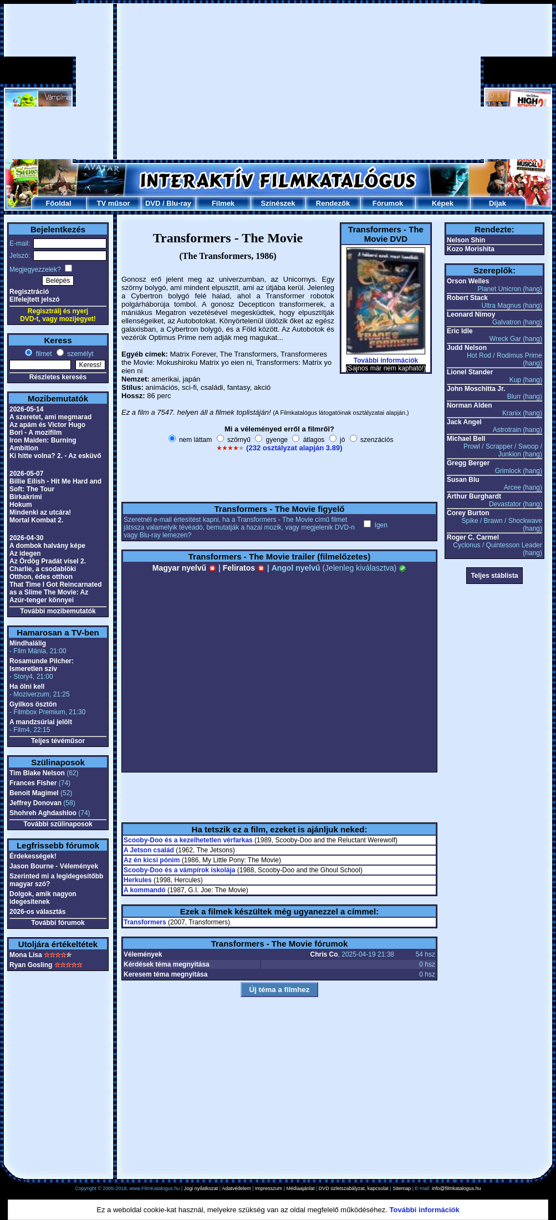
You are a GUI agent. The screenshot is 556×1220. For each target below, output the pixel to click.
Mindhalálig (27, 643)
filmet (43, 354)
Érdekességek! (33, 856)
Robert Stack (467, 298)
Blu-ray (178, 203)
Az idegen (25, 553)
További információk (386, 360)
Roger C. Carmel (473, 537)
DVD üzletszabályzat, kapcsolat (354, 1188)
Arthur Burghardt (474, 496)
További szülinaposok (57, 824)
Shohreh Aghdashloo (42, 813)
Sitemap (401, 1188)
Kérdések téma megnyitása (167, 964)
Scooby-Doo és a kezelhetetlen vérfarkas (188, 840)
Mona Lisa (25, 955)
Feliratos (244, 567)
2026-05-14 (26, 409)
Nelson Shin (466, 240)
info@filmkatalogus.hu (456, 1188)
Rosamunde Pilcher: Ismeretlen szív (41, 665)
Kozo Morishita (470, 249)
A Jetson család (149, 850)
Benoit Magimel (34, 793)
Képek (442, 203)
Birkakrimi (25, 497)
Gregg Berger (468, 463)
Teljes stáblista (494, 576)
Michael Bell (466, 439)
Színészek (278, 203)
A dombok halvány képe (47, 546)
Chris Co (324, 954)
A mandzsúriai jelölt (40, 722)
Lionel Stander (470, 372)
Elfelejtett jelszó (34, 299)
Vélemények (143, 954)
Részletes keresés (57, 377)
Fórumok (388, 203)
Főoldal (58, 203)
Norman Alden (469, 405)
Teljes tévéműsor (58, 741)
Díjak (497, 203)
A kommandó (145, 890)
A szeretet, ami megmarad (50, 417)
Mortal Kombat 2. (36, 520)
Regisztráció (29, 292)
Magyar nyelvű (184, 567)
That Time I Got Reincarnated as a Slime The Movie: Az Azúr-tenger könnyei (55, 592)
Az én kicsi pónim (152, 860)
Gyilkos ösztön (33, 704)
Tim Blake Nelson (37, 773)
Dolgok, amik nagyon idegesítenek (42, 898)
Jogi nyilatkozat (201, 1188)
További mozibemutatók (57, 611)
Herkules (138, 880)
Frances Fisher (33, 783)
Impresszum (268, 1188)
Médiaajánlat (300, 1188)
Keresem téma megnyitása (165, 974)
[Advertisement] (278, 81)
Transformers (145, 922)
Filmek (223, 203)
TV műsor (113, 203)
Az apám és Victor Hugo (47, 425)
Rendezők (333, 203)
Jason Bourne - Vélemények (53, 866)
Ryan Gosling (30, 965)
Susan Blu (463, 480)
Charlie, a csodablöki (42, 569)
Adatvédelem (236, 1188)
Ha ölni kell (26, 686)
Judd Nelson (467, 348)
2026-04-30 (26, 538)
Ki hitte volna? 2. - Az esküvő (55, 456)
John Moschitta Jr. (476, 389)
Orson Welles (468, 281)
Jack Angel (464, 422)
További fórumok (57, 923)
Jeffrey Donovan (35, 803)
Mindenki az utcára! (40, 512)
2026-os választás (37, 912)
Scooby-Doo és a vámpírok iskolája (179, 870)
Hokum (20, 505)
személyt (79, 354)
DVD (152, 203)
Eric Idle (460, 331)
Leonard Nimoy (471, 314)
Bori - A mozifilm (35, 432)
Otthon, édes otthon (41, 577)
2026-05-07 (26, 473)
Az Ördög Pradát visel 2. (47, 561)
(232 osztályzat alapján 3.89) (294, 448)
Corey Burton (468, 513)
